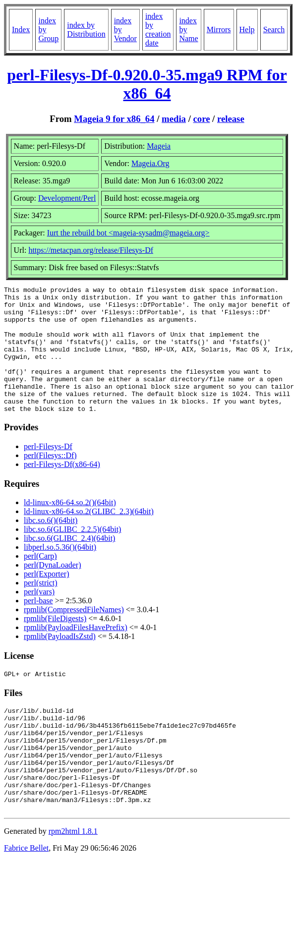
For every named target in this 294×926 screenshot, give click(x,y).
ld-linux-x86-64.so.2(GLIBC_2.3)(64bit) (89, 536)
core (201, 119)
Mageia (159, 146)
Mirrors (219, 29)
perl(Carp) (40, 581)
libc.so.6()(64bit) (50, 545)
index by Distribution (86, 29)
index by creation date (158, 29)
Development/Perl (67, 198)
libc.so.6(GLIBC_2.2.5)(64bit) (72, 554)
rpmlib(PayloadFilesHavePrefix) (75, 652)
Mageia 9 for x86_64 (114, 119)
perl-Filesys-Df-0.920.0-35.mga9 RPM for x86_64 (147, 84)
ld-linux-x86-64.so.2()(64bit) (70, 527)
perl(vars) (39, 617)
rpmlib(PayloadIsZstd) (60, 661)
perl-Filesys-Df (48, 471)
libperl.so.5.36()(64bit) (60, 572)
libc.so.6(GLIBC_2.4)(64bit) (69, 563)
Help (247, 29)
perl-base (38, 626)
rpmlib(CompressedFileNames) (74, 635)
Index (21, 29)
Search (274, 29)
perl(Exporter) (46, 599)
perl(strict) (41, 608)
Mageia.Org (150, 163)
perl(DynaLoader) (52, 590)
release (230, 119)
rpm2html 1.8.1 (73, 878)
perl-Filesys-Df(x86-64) (62, 489)
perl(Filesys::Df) (50, 480)
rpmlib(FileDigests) (55, 643)
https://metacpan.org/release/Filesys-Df (90, 250)
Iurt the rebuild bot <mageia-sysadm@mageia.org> (128, 233)
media (174, 119)
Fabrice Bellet (26, 895)
